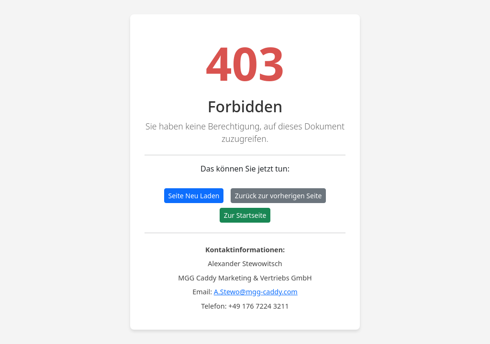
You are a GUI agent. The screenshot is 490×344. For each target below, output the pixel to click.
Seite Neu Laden (194, 195)
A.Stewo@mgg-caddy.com (256, 291)
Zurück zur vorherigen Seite (278, 195)
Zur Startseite (245, 215)
